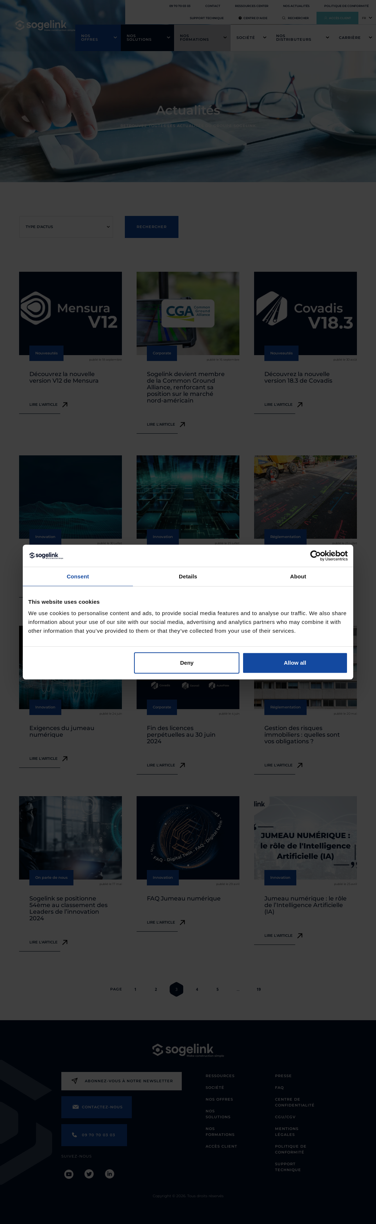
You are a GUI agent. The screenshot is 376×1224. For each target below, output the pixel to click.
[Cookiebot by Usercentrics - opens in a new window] (315, 555)
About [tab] (298, 576)
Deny (187, 663)
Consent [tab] (78, 576)
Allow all (295, 663)
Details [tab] (188, 576)
